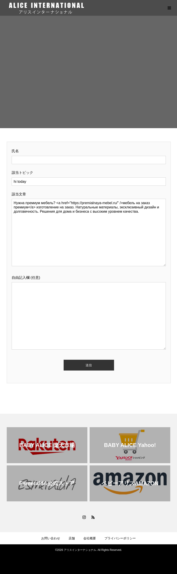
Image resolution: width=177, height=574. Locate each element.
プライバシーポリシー (120, 538)
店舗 (72, 538)
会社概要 (89, 538)
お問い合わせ (50, 538)
